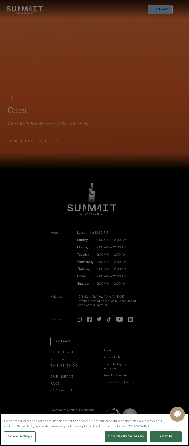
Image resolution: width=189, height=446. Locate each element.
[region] (94, 430)
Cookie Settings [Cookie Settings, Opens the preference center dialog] (20, 436)
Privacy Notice (138, 426)
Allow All (165, 436)
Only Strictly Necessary (126, 436)
